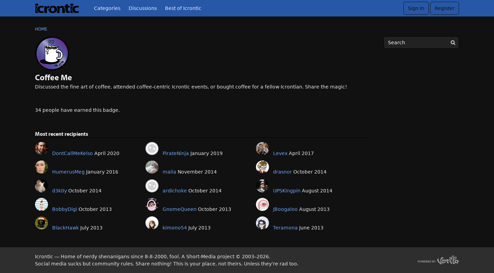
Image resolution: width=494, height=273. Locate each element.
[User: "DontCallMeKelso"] (41, 148)
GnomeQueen (180, 209)
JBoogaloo (285, 209)
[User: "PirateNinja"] (151, 148)
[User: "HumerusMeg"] (41, 167)
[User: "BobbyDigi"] (41, 204)
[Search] (453, 42)
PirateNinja (176, 153)
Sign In (416, 8)
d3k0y (59, 190)
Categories (107, 8)
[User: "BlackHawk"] (41, 222)
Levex (280, 153)
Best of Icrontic (183, 8)
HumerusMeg (68, 172)
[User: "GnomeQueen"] (151, 204)
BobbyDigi (64, 209)
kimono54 (175, 227)
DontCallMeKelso (72, 153)
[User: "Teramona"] (262, 222)
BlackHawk (65, 227)
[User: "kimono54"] (151, 222)
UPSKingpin (287, 190)
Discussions (143, 8)
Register (445, 8)
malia (169, 172)
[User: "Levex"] (262, 148)
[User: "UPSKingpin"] (262, 185)
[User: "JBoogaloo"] (262, 204)
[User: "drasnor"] (262, 167)
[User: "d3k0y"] (41, 185)
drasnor (282, 172)
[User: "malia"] (151, 167)
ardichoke (175, 190)
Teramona (285, 227)
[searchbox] (421, 42)
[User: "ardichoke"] (151, 185)
